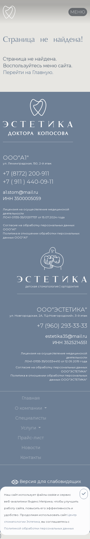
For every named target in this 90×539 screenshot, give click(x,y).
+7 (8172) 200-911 (26, 173)
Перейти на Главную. (28, 72)
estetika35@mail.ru (66, 336)
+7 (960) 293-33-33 (62, 325)
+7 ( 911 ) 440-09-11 (28, 181)
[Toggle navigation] (77, 12)
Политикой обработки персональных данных (39, 528)
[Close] (84, 494)
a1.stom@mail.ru (20, 192)
